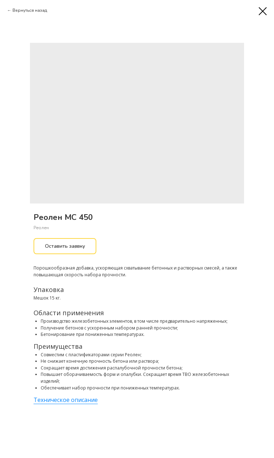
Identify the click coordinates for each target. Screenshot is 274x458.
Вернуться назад (29, 10)
